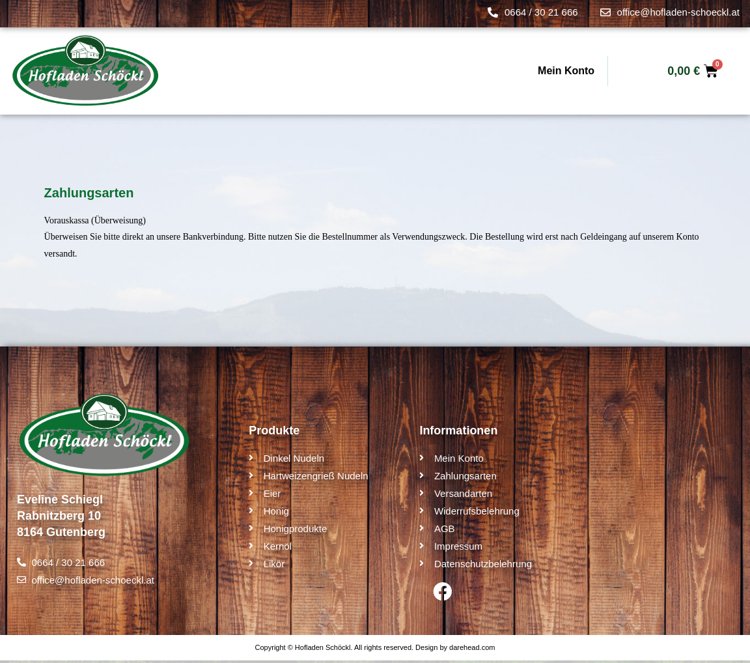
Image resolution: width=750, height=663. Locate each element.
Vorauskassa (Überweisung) (95, 220)
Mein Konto (566, 70)
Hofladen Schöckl (323, 649)
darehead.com (472, 649)
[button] (28, 634)
